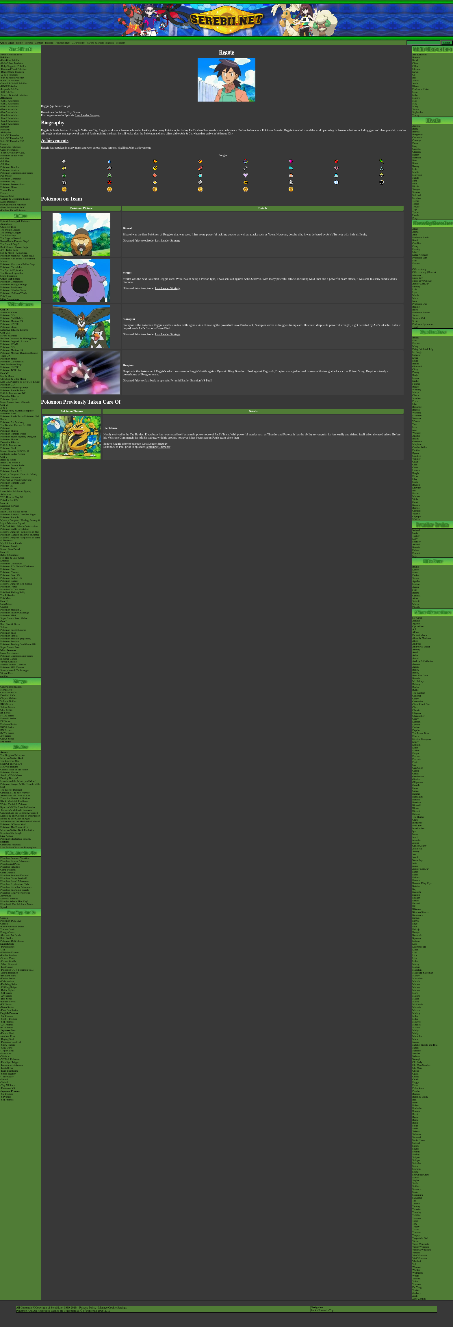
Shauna (416, 192)
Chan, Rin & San (421, 704)
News (3, 54)
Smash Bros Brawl (10, 549)
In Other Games (8, 658)
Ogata (415, 1073)
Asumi (415, 658)
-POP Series (6, 1027)
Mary (415, 992)
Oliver (415, 1070)
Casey (415, 246)
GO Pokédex (78, 42)
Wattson (416, 412)
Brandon (416, 547)
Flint (414, 260)
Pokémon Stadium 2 (10, 609)
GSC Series (6, 709)
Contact (39, 42)
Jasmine (416, 398)
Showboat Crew (420, 1174)
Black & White (8, 459)
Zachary (416, 1293)
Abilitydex (6, 132)
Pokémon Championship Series (16, 172)
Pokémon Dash (8, 569)
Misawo (416, 1021)
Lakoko (416, 940)
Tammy (416, 1206)
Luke (415, 169)
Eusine (415, 750)
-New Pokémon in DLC (12, 207)
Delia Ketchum (420, 254)
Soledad (416, 195)
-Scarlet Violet (7, 958)
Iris (414, 77)
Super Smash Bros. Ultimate (15, 401)
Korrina (416, 505)
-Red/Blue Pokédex (10, 60)
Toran (415, 1220)
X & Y (3, 407)
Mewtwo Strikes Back (11, 758)
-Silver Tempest (8, 964)
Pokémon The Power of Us (14, 827)
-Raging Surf (7, 1039)
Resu (414, 1102)
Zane (414, 1298)
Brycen (416, 484)
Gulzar (415, 790)
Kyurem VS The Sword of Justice (17, 807)
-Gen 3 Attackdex (9, 106)
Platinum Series (8, 724)
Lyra (414, 292)
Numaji (416, 1059)
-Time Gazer (6, 1076)
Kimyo (415, 917)
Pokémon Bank (8, 413)
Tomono (416, 1217)
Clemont (416, 69)
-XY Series (6, 995)
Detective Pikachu (9, 396)
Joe (414, 854)
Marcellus (417, 978)
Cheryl (415, 251)
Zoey (415, 218)
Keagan (416, 897)
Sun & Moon (7, 376)
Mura (415, 1039)
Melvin (416, 1010)
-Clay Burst (6, 1047)
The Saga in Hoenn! (10, 238)
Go (413, 74)
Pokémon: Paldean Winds (13, 293)
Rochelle (417, 1108)
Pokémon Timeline (10, 167)
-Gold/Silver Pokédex (11, 63)
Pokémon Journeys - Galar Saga (17, 255)
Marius (416, 990)
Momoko (417, 1036)
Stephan (416, 197)
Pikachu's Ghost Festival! (13, 878)
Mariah (416, 981)
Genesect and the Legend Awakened (19, 812)
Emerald (4, 560)
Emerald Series (8, 718)
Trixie (415, 1229)
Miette (415, 172)
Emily (415, 741)
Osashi (415, 1076)
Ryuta (415, 1119)
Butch (415, 240)
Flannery (417, 415)
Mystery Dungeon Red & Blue (16, 583)
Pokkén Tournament (10, 445)
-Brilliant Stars (8, 975)
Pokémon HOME (9, 344)
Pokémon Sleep (8, 326)
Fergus (415, 753)
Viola (415, 499)
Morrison (417, 174)
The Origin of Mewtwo (12, 755)
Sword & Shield (8, 335)
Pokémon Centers (9, 170)
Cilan (415, 63)
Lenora (415, 470)
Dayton (416, 724)
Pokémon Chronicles (11, 267)
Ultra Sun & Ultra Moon (13, 378)
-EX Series (6, 1004)
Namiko (416, 1050)
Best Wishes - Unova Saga (14, 247)
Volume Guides (8, 701)
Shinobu (416, 1163)
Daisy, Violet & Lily (422, 349)
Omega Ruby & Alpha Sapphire (17, 410)
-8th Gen (5, 161)
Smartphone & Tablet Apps (14, 670)
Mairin (415, 295)
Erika (415, 357)
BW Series (6, 730)
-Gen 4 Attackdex (9, 109)
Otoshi (415, 1079)
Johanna (416, 275)
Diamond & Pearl (9, 505)
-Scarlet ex (6, 1053)
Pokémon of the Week (11, 155)
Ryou (415, 1116)
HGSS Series (7, 727)
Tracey (415, 115)
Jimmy (415, 851)
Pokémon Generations (11, 281)
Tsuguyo (416, 1235)
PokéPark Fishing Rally (12, 592)
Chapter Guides (8, 698)
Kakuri (415, 877)
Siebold (416, 601)
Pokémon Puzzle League (13, 629)
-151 (2, 949)
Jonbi (415, 857)
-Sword (4, 1079)
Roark (415, 438)
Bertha (415, 592)
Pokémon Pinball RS (11, 578)
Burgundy (417, 134)
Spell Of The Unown (11, 763)
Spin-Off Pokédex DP (11, 138)
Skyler (415, 1180)
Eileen (415, 736)
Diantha (416, 607)
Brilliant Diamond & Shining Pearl (18, 338)
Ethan (415, 747)
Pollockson (418, 1088)
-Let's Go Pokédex (10, 80)
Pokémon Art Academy (12, 422)
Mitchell (416, 1024)
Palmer (416, 550)
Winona (416, 421)
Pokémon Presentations (12, 184)
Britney (416, 684)
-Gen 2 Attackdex (9, 103)
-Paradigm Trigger (9, 1062)
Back (313, 1310)
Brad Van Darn (420, 675)
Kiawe (415, 86)
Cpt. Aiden (418, 626)
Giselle (416, 779)
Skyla (415, 481)
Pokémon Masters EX (11, 321)
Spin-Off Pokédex (9, 135)
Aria (414, 234)
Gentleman (418, 776)
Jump (415, 865)
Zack (414, 1295)
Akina (415, 632)
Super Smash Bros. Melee (13, 618)
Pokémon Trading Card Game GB (18, 644)
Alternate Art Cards (10, 935)
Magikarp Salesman (422, 972)
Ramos (415, 507)
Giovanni (417, 366)
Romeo (416, 1111)
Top (331, 1310)
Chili (414, 464)
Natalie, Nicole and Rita (424, 1044)
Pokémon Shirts (8, 187)
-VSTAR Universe (10, 1059)
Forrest (416, 263)
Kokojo (416, 929)
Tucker (415, 535)
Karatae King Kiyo (422, 883)
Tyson (415, 212)
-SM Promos (7, 1021)
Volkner (416, 458)
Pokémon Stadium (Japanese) (15, 638)
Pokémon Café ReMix (12, 318)
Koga (415, 360)
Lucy (415, 538)
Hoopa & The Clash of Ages (15, 818)
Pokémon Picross (9, 439)
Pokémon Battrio (9, 546)
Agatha (416, 435)
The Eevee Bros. (421, 733)
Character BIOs (8, 692)
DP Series (5, 721)
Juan (414, 429)
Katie (415, 871)
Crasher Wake (419, 447)
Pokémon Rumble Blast (12, 482)
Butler (415, 689)
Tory (414, 1223)
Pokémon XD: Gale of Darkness (17, 566)
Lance (415, 569)
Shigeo (415, 1157)
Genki (415, 773)
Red (414, 1099)
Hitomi (416, 814)
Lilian (415, 949)
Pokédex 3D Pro (8, 488)
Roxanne (417, 406)
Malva (415, 604)
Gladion (416, 151)
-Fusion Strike (7, 978)
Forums (29, 42)
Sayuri (415, 1148)
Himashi (416, 805)
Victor (415, 1241)
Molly (415, 1030)
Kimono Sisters (420, 912)
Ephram (416, 744)
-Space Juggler (8, 1073)
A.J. (414, 629)
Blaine (415, 363)
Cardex (4, 144)
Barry (415, 128)
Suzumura (417, 1194)
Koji (414, 926)
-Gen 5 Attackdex (9, 112)
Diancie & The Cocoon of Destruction (20, 815)
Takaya (416, 1203)
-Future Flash (7, 1033)
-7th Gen (5, 164)
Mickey (416, 1013)
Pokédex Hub (62, 42)
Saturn (415, 315)
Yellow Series (7, 706)
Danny (415, 372)
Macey (415, 964)
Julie (414, 863)
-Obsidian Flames (9, 952)
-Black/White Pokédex (12, 71)
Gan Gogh (417, 767)
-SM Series (6, 992)
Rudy (415, 375)
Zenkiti (422, 1298)
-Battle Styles (7, 990)
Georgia (416, 148)
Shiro (415, 1166)
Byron (415, 453)
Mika (415, 1016)
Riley (415, 309)
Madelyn (417, 969)
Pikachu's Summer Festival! (14, 875)
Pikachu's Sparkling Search (14, 889)
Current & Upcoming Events (15, 198)
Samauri (416, 1137)
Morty (415, 392)
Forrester (417, 759)
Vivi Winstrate (419, 1258)
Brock (415, 60)
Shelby (415, 1154)
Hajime (416, 793)
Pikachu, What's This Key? (14, 901)
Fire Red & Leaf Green (12, 557)
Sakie (415, 1128)
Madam (416, 966)
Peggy (415, 1082)
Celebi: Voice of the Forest (14, 769)
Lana (414, 92)
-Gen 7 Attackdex (9, 118)
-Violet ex (5, 1056)
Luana (415, 378)
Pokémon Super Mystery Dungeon (18, 436)
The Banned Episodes (11, 273)
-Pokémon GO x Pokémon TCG (17, 969)
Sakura (415, 1131)
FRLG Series (7, 715)
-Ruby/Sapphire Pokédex (13, 66)
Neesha (416, 1053)
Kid (414, 906)
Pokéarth (120, 42)
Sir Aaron (417, 617)
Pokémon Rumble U (11, 471)
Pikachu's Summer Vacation (14, 858)
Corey (415, 718)
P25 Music (6, 175)
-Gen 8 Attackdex (9, 120)
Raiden (416, 1093)
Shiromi (416, 1168)
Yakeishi (416, 1278)
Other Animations (9, 298)
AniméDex (6, 223)
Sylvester (417, 1197)
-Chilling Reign (8, 987)
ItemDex (5, 126)
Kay (414, 889)
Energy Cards (7, 932)
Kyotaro (416, 938)
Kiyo (414, 923)
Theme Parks (7, 190)
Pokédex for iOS (9, 500)
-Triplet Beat (7, 1050)
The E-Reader (7, 595)
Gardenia (417, 441)
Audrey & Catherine (422, 661)
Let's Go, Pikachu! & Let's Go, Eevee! (20, 381)
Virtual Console (8, 661)
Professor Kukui (420, 89)
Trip (414, 209)
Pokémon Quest (8, 399)
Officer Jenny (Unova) (424, 272)
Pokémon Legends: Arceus (14, 341)
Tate (414, 424)
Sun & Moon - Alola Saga (13, 252)
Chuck (415, 395)
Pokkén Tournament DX (13, 393)
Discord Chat (7, 195)
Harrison (417, 157)
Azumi (415, 666)
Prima (415, 572)
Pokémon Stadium (9, 641)
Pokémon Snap (8, 632)
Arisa (415, 655)
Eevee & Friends (9, 898)
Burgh (415, 473)
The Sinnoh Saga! (9, 244)
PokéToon (5, 296)
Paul (414, 183)
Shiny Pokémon (8, 275)
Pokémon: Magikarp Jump (14, 387)
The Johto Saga (8, 235)
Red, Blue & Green (10, 624)
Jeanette (416, 840)
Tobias (415, 203)
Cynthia (416, 595)
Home (19, 42)
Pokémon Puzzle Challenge (14, 612)
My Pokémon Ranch (11, 543)
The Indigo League (10, 229)
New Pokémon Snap (11, 364)
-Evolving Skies (8, 984)
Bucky (415, 687)
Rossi (415, 1114)
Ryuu (415, 1122)
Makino (416, 995)
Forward (322, 1310)
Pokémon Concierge (10, 178)
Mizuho (416, 1027)
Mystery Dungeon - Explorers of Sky (19, 531)
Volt (414, 1264)
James (415, 80)
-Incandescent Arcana (11, 1065)
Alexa (415, 231)
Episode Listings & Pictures (14, 221)
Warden (416, 1269)
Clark (415, 819)
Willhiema (417, 1272)
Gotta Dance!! (7, 872)
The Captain (418, 692)
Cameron (417, 137)
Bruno (415, 566)
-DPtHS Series (8, 1001)
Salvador (417, 1134)
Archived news (14, 54)
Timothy (416, 1212)
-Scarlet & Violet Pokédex (14, 94)
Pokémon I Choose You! (13, 824)
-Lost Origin (6, 966)
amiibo (4, 676)
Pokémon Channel (9, 572)
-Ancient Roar (7, 1036)
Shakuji (416, 1151)
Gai (414, 764)
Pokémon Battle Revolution (14, 528)
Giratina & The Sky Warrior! (15, 792)
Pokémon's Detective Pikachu (15, 838)
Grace (415, 788)
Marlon (416, 496)
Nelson (416, 1056)
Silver (415, 1177)
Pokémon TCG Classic (12, 940)
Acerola (416, 125)
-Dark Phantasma (9, 1070)
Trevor (415, 206)
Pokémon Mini (8, 615)
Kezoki (416, 903)
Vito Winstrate (419, 1255)
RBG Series (6, 704)
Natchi (415, 1047)
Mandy (416, 975)
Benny (415, 672)
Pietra (415, 1085)
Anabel (416, 544)
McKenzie (417, 1004)
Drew (415, 143)
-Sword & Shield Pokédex (13, 83)
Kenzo (415, 900)
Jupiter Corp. (419, 283)
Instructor (417, 822)
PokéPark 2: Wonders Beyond (15, 479)
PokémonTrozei (8, 586)
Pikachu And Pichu (10, 863)
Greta (415, 532)
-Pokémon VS (7, 1088)
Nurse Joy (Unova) (422, 280)
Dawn (415, 71)
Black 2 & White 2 (10, 462)
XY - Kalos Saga (9, 249)
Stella (415, 1183)
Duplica (416, 730)
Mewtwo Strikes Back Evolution (17, 830)
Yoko (415, 1281)
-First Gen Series (9, 1010)
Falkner (416, 383)
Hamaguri (417, 796)
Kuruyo (416, 932)
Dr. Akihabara (419, 635)
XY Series (5, 735)
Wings (415, 1275)
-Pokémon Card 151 (10, 1041)
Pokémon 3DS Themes (12, 667)
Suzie (415, 1192)
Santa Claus (418, 1140)
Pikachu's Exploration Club (14, 884)
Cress (415, 467)
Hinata (415, 808)
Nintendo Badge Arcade (12, 453)
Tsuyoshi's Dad (420, 1238)
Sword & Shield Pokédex (100, 42)
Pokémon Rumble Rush (12, 390)
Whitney (416, 389)
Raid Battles (6, 938)
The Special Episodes (11, 270)
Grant (415, 502)
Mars (415, 298)
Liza (414, 427)
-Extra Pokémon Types (12, 926)
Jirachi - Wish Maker (11, 775)
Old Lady (417, 1062)
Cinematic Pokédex (10, 146)
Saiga (415, 1125)
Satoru (415, 1145)
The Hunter (418, 816)
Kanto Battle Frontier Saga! (14, 241)
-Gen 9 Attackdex (9, 123)
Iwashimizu (418, 828)
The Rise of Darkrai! (11, 789)
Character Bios (8, 226)
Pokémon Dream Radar (12, 465)
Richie (415, 186)
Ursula (415, 215)
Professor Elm (419, 257)
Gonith (415, 785)
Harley (415, 154)
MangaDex (6, 689)
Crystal (4, 606)
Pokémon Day (7, 181)
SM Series (5, 741)
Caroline (416, 243)
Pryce (415, 401)
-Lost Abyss (6, 1067)
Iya (414, 831)
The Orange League (10, 232)
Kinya (415, 920)
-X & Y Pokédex (9, 74)
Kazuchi (416, 891)
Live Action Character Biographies (18, 847)
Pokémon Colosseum (11, 563)
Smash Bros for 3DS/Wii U (14, 451)
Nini (414, 180)
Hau (414, 160)
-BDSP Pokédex (8, 86)
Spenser (416, 541)
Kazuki (416, 894)
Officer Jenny (419, 269)
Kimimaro (417, 915)
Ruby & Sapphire (9, 554)
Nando (415, 177)
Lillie (415, 94)
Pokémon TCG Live (10, 370)
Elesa (415, 476)
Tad (414, 1200)
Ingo (414, 556)
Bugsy (415, 386)
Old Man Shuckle (421, 1065)
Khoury (416, 286)
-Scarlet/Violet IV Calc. (12, 152)
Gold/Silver (6, 603)
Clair (414, 404)
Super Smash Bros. (10, 647)
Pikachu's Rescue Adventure (15, 861)
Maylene (417, 444)
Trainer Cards (7, 929)
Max (414, 100)
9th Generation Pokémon (13, 204)
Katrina (416, 886)
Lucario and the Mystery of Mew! (18, 781)
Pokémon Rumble (9, 517)
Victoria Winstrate (421, 1249)
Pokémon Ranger (9, 580)
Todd (414, 326)
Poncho (416, 1091)
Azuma (416, 663)
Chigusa (416, 713)
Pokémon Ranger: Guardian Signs (18, 514)
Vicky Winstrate (420, 1243)
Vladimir (417, 1261)
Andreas (416, 643)
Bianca (415, 131)
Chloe (415, 66)
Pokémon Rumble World (13, 433)
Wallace (416, 432)
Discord (49, 42)
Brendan (416, 678)
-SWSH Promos (8, 1018)
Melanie (416, 1007)
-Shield (4, 1082)
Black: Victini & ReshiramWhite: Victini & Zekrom (14, 803)
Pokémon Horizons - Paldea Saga (17, 264)
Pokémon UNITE (9, 324)
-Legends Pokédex (10, 89)
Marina (416, 984)
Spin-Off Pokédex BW (12, 141)
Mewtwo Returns (9, 766)
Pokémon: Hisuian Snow (13, 290)
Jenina (415, 842)
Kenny (415, 166)
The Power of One (9, 760)
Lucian (415, 584)
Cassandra (417, 701)
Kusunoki (417, 935)
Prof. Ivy (417, 825)
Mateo (415, 1001)
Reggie (416, 306)
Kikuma (416, 909)
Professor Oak (419, 303)
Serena (415, 109)
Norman (416, 418)
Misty (415, 106)
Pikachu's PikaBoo (10, 866)
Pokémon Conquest (10, 477)
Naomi (415, 1041)
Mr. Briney (418, 681)
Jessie (415, 83)
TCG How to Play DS (11, 497)
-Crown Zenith (8, 961)
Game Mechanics (9, 149)
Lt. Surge (417, 352)
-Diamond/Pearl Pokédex (13, 69)
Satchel (416, 1142)
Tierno (415, 200)
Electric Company (421, 739)
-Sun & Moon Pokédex (12, 77)
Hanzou (416, 799)
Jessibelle (417, 848)
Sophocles (417, 112)
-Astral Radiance (9, 972)
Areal (415, 652)
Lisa (414, 955)
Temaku (416, 1209)
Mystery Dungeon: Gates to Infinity (19, 474)
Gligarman (418, 782)
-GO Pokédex (7, 92)
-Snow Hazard (7, 1044)
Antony (416, 649)
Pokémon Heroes (9, 772)
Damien (416, 721)
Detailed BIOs (7, 695)
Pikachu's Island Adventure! (14, 881)
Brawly (416, 409)
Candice (416, 455)
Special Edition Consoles (13, 664)
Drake (415, 380)
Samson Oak (419, 318)
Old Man (417, 1067)
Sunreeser (417, 1189)
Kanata (415, 880)
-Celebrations (7, 981)
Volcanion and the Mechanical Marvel (20, 821)
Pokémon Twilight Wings (13, 284)
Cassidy (416, 249)
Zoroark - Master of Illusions (15, 798)
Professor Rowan (421, 312)
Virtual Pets (6, 673)
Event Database (8, 201)
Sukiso (415, 1186)
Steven (415, 578)
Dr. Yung (417, 1287)
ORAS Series (7, 738)
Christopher (418, 715)
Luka (415, 961)
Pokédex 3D (6, 485)
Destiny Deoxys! (9, 778)
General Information (11, 686)
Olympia (417, 516)
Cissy (415, 369)
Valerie (415, 513)
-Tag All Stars (7, 1085)
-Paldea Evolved (8, 955)
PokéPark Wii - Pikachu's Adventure (19, 526)
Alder (415, 598)
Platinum (5, 508)
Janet (415, 837)
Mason (415, 998)
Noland (416, 530)
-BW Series (6, 998)
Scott (415, 321)
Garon (415, 770)
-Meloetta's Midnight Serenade (16, 809)
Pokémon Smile (8, 358)
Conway (416, 140)
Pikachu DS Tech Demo (12, 589)
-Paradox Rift (7, 946)
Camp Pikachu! (8, 869)
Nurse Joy (417, 277)
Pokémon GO (7, 315)
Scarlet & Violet (8, 312)
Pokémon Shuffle (9, 430)
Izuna (415, 834)
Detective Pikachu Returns (14, 329)
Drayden (416, 487)
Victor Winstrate (420, 1246)
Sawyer (416, 189)
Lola (414, 289)
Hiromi (416, 811)
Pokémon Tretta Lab (11, 468)
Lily (414, 952)
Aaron (415, 586)
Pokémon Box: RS (10, 575)
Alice (415, 640)
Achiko (416, 620)
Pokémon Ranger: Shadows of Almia (19, 534)
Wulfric (416, 519)
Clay (414, 479)
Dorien (415, 727)
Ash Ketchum (419, 54)
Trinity (415, 1226)
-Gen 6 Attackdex (9, 115)
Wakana (416, 1267)
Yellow (4, 627)
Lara (414, 943)
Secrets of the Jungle (11, 833)
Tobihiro (416, 1215)
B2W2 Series (7, 732)
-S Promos (5, 1096)
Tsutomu (416, 1232)
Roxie (415, 493)
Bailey (415, 669)
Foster (415, 762)
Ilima (415, 163)
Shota (415, 1171)
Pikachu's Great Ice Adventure (16, 887)
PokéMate (5, 598)
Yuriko (415, 1290)
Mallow (416, 97)
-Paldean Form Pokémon (13, 210)
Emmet (416, 553)
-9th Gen (5, 158)
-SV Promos (6, 1016)
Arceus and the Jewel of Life (15, 795)
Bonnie (416, 57)
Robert (415, 1105)
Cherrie (416, 710)
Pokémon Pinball (9, 635)
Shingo (416, 1160)
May (414, 103)
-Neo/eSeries (7, 1007)
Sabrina (416, 354)
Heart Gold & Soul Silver (13, 511)
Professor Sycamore (422, 324)
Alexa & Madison (421, 638)
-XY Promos (6, 1024)
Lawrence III (419, 946)
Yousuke (416, 1284)
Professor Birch (420, 237)
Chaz (415, 707)
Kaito (415, 874)
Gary (414, 146)
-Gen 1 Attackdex (9, 100)
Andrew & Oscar (421, 646)
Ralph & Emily (420, 1096)
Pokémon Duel (8, 448)
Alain (415, 228)
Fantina (416, 450)
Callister (416, 695)
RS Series (5, 712)
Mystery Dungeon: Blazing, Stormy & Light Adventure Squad (20, 522)
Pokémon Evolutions (11, 287)
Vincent (416, 1252)
